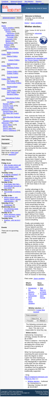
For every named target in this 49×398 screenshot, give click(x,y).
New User (14, 152)
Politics (6, 47)
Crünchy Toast (8, 106)
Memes (5, 127)
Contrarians (8, 205)
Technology (10, 43)
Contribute (5, 1)
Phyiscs (8, 31)
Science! (7, 30)
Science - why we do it (12, 220)
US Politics (11, 102)
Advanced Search (16, 1)
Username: (6, 139)
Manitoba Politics (13, 68)
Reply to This (30, 379)
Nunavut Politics (13, 94)
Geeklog (45, 391)
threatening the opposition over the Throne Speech (36, 59)
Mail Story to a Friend (43, 290)
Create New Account (39, 311)
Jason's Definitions (9, 130)
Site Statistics (29, 1)
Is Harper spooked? (11, 174)
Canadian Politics (12, 49)
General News (8, 111)
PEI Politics (11, 81)
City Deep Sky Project (11, 113)
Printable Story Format (43, 296)
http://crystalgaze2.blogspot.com (36, 377)
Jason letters (7, 125)
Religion (7, 45)
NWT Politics (11, 92)
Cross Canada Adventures (7, 108)
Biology (8, 41)
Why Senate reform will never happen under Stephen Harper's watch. (13, 167)
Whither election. (34, 381)
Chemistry (9, 39)
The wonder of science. (12, 192)
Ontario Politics (12, 71)
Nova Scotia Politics (14, 83)
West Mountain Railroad (11, 117)
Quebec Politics (12, 73)
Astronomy (11, 33)
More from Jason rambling (31, 300)
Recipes (6, 104)
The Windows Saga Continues (11, 210)
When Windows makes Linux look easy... (12, 215)
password (12, 154)
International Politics (13, 98)
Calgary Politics (13, 60)
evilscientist (38, 33)
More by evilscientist (32, 295)
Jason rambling (8, 28)
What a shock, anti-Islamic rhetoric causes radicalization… (12, 199)
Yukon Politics (12, 90)
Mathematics (10, 35)
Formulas (10, 37)
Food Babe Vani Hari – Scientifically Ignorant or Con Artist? (12, 186)
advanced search (9, 18)
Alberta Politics (12, 56)
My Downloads (23, 3)
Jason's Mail (7, 128)
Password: (6, 143)
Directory (39, 1)
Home (4, 26)
